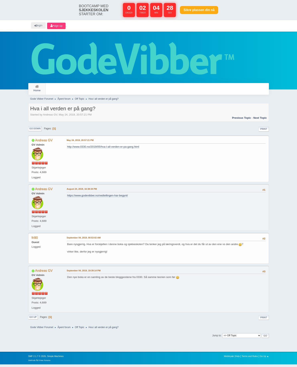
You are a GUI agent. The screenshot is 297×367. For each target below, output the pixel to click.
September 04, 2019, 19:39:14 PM (84, 273)
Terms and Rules (250, 359)
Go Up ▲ (264, 359)
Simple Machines (55, 359)
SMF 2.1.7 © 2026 (37, 359)
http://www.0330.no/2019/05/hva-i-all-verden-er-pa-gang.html (103, 149)
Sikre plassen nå (199, 10)
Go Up (33, 319)
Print (263, 131)
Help (237, 359)
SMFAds (32, 363)
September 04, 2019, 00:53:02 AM (84, 240)
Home (37, 88)
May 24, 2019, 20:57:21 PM (80, 142)
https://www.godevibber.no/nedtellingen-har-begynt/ (97, 197)
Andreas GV (44, 142)
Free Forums (45, 363)
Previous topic (241, 120)
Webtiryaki (229, 359)
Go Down (35, 131)
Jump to (216, 338)
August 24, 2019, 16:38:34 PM (82, 191)
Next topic (260, 120)
